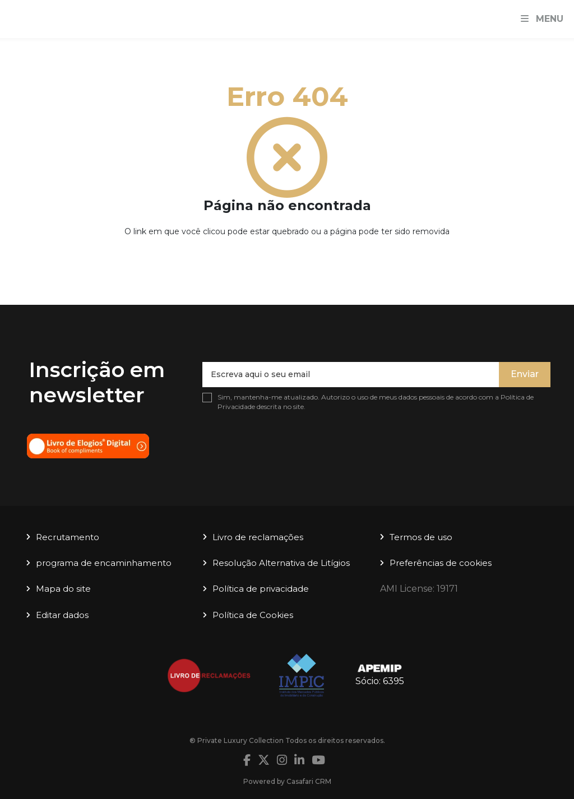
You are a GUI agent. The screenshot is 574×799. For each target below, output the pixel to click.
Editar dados (62, 615)
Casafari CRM (308, 781)
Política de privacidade (260, 588)
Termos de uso (421, 537)
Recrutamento (67, 537)
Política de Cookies (252, 615)
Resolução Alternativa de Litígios (281, 563)
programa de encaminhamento (104, 563)
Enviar (525, 374)
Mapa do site (63, 588)
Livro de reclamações (257, 537)
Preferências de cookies (441, 563)
